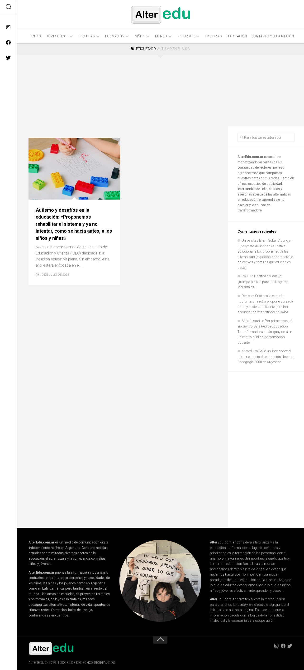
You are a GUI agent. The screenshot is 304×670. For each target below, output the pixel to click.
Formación (114, 36)
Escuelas (87, 36)
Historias (213, 36)
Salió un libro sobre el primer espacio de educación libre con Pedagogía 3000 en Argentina (266, 356)
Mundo (161, 36)
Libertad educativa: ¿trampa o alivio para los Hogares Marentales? (263, 281)
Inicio (36, 36)
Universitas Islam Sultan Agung (265, 240)
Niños (140, 36)
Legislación (237, 36)
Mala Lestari (251, 321)
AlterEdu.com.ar (250, 157)
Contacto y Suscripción (273, 36)
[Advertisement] (122, 90)
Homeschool (57, 36)
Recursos (186, 36)
